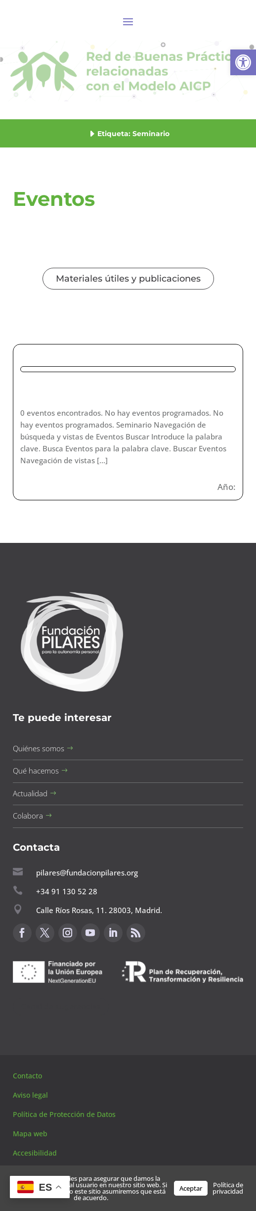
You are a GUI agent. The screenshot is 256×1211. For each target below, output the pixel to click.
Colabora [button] (28, 816)
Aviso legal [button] (31, 1095)
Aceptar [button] (190, 1188)
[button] (243, 62)
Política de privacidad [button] (228, 1188)
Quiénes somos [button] (38, 748)
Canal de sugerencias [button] (61, 1006)
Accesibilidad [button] (35, 1153)
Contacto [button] (28, 1075)
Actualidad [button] (30, 793)
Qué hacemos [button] (36, 770)
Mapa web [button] (30, 1133)
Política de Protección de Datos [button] (65, 1114)
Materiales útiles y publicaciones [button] (128, 278)
